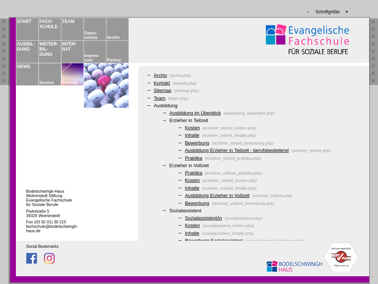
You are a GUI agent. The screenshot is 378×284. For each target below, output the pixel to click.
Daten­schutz (91, 35)
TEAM (68, 21)
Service (47, 82)
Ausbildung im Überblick (195, 113)
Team (160, 98)
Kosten (192, 128)
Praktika (193, 158)
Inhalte (192, 135)
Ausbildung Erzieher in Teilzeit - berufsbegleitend (237, 150)
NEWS (23, 66)
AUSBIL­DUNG (26, 46)
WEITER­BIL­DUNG (48, 49)
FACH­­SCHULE (48, 24)
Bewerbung (197, 143)
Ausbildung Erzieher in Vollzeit (217, 195)
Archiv (113, 37)
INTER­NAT (69, 46)
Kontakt (162, 83)
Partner (114, 60)
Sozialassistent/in (203, 218)
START (24, 21)
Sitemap (70, 82)
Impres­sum (92, 57)
